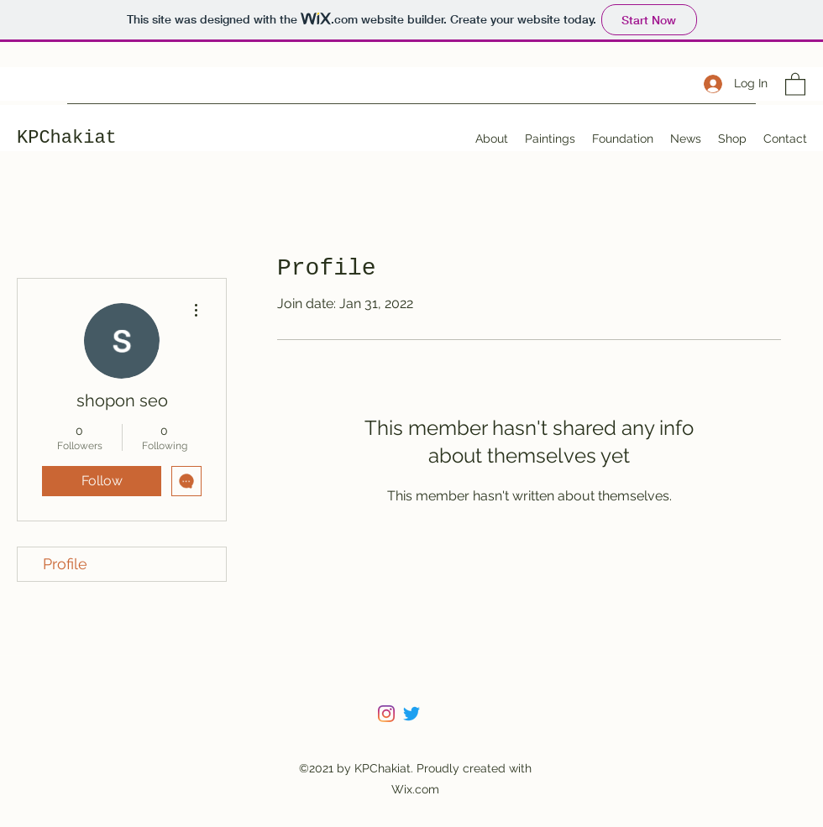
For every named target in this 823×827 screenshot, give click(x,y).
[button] (795, 83)
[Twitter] (411, 713)
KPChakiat (67, 138)
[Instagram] (386, 713)
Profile (65, 564)
